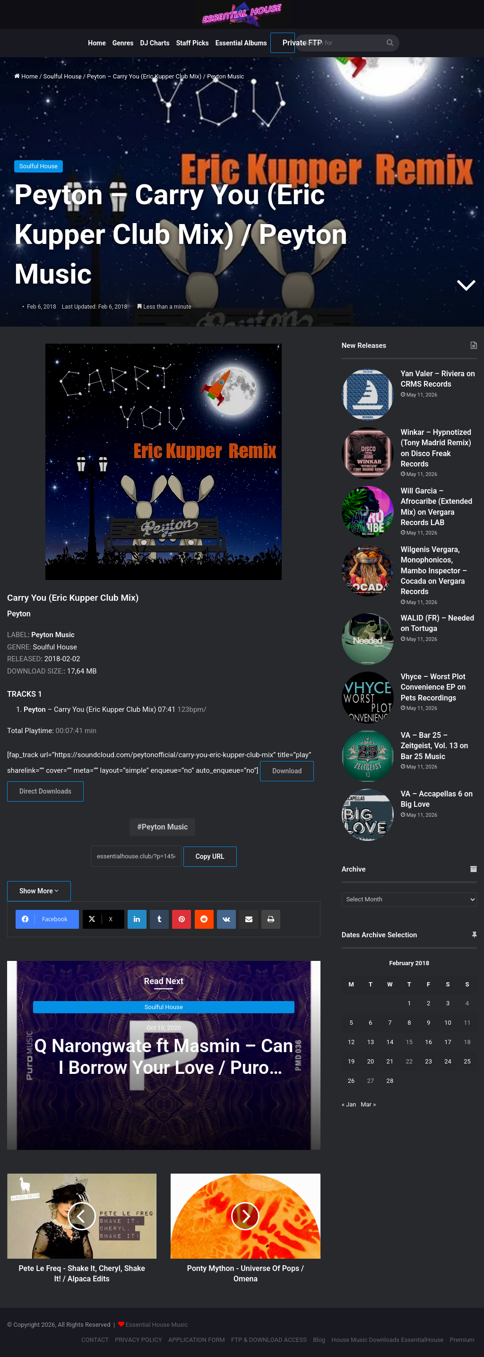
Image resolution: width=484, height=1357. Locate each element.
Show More (39, 891)
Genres (123, 43)
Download (287, 771)
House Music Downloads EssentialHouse (387, 1339)
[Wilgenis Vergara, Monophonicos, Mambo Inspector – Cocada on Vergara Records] (368, 570)
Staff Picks (192, 43)
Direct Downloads (45, 791)
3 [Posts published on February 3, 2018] (447, 1003)
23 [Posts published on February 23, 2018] (428, 1061)
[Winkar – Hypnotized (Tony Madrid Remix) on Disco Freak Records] (368, 453)
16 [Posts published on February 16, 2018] (428, 1042)
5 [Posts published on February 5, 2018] (351, 1022)
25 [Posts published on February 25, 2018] (467, 1061)
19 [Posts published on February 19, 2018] (351, 1061)
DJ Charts (154, 43)
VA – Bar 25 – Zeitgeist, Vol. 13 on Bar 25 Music (434, 746)
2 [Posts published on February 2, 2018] (428, 1003)
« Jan (349, 1104)
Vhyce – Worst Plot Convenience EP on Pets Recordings (433, 687)
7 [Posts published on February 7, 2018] (389, 1022)
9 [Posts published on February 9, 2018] (428, 1022)
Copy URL (210, 856)
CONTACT (95, 1339)
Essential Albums (241, 43)
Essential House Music (157, 1324)
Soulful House (62, 76)
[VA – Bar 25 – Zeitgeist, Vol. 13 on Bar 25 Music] (368, 756)
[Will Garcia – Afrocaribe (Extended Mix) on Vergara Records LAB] (368, 512)
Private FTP (289, 42)
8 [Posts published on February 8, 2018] (409, 1022)
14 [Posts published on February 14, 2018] (390, 1042)
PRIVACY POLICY (138, 1339)
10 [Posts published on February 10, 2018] (447, 1022)
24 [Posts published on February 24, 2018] (447, 1061)
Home (96, 43)
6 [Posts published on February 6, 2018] (370, 1022)
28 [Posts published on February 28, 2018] (390, 1080)
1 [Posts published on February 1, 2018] (409, 1003)
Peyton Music (165, 826)
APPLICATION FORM (196, 1339)
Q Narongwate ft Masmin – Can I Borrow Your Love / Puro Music (163, 1068)
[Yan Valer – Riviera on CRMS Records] (368, 395)
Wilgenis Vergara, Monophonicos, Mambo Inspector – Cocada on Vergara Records (434, 570)
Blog (319, 1339)
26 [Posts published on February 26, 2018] (351, 1080)
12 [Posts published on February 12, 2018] (351, 1042)
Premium (462, 1339)
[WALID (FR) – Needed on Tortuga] (368, 639)
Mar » (368, 1104)
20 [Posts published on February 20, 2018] (370, 1061)
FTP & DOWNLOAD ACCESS (269, 1339)
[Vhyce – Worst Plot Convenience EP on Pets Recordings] (368, 698)
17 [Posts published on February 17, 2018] (447, 1042)
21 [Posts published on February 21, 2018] (390, 1061)
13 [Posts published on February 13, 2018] (370, 1042)
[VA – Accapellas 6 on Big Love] (368, 815)
